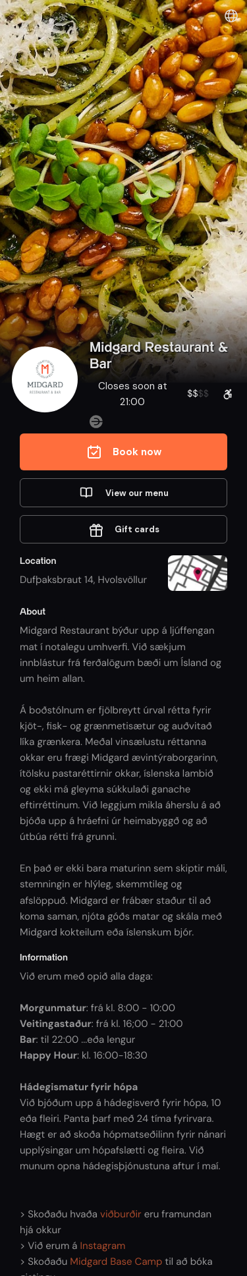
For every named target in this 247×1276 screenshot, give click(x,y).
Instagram (103, 1245)
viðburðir (121, 1214)
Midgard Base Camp (116, 1261)
